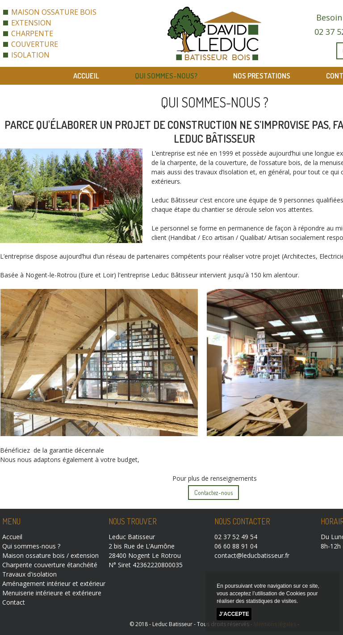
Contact (13, 602)
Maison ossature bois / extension (50, 555)
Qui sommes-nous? (166, 75)
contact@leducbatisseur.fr (251, 555)
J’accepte (234, 614)
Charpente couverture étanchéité (49, 565)
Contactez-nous (213, 492)
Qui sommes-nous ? (31, 546)
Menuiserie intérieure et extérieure (51, 593)
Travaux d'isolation (29, 574)
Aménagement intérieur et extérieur (53, 583)
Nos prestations (261, 75)
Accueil (86, 75)
